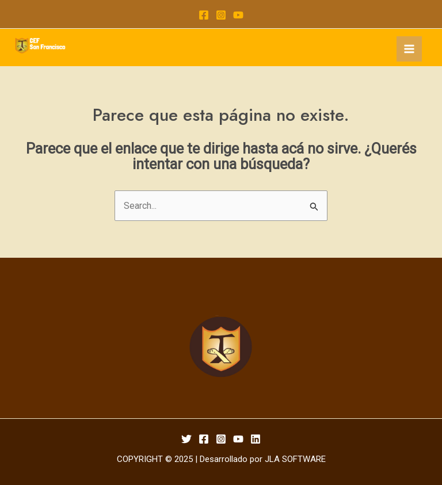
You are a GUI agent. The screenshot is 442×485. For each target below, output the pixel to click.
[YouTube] (238, 15)
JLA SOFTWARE (295, 459)
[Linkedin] (255, 439)
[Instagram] (221, 15)
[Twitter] (186, 439)
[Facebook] (204, 15)
